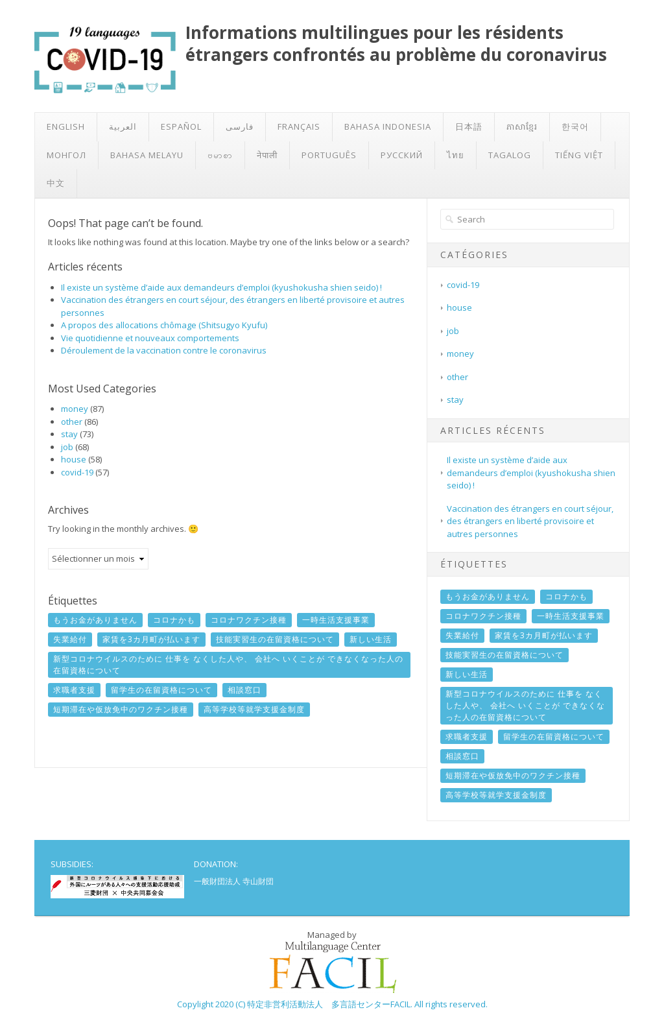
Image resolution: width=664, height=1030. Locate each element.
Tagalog (509, 155)
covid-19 (77, 472)
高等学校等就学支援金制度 (254, 709)
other (71, 421)
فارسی (240, 126)
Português (329, 155)
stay (69, 434)
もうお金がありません (95, 619)
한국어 (575, 126)
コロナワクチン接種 (249, 619)
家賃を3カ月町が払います (151, 639)
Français (299, 126)
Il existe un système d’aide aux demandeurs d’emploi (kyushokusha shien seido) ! (221, 287)
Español (181, 126)
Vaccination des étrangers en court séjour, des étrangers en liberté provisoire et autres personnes (530, 521)
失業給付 (70, 639)
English (66, 126)
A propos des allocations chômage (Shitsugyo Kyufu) (164, 325)
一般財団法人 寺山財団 (234, 881)
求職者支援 (74, 689)
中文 (56, 183)
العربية (123, 126)
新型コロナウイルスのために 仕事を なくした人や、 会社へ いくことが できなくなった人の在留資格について (228, 664)
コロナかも (174, 619)
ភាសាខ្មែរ (522, 126)
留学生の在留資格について (161, 689)
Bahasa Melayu (147, 155)
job (67, 447)
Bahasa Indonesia (387, 126)
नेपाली (267, 155)
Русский (402, 155)
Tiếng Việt (579, 155)
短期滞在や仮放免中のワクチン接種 (120, 709)
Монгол (66, 155)
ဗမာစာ (220, 155)
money (74, 408)
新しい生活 (371, 639)
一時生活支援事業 (336, 619)
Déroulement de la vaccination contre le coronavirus (164, 350)
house (73, 459)
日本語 (468, 126)
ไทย (455, 155)
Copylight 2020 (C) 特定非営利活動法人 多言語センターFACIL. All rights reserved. (332, 1004)
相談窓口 (244, 689)
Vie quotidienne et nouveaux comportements (150, 338)
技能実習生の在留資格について (275, 639)
